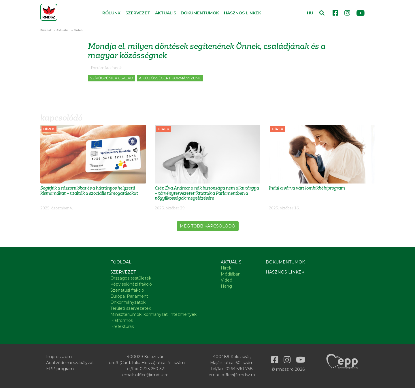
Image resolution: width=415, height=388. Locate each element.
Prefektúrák (122, 326)
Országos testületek (130, 278)
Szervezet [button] (137, 13)
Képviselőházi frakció (131, 284)
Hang (226, 286)
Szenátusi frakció (127, 290)
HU (310, 13)
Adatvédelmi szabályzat (70, 362)
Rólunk (111, 13)
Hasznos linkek (242, 13)
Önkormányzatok (128, 302)
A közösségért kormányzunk (170, 78)
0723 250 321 (153, 368)
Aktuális (62, 30)
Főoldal (45, 30)
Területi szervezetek (130, 308)
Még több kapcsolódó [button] (207, 226)
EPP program (60, 368)
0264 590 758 (239, 368)
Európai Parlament (129, 296)
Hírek (226, 268)
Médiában (231, 274)
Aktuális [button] (165, 13)
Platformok (121, 320)
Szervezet (123, 272)
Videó (78, 30)
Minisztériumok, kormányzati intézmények (153, 314)
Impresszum (59, 356)
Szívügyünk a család (111, 78)
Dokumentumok (200, 13)
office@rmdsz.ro (152, 374)
